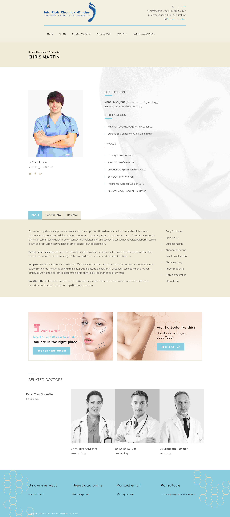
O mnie (47, 33)
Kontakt (106, 33)
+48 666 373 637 (35, 492)
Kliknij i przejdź (82, 492)
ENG (199, 6)
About (35, 214)
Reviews (72, 214)
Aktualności (88, 33)
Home (34, 33)
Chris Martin (54, 51)
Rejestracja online (192, 18)
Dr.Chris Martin (38, 161)
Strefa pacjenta (65, 33)
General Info (53, 214)
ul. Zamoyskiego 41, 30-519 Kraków (178, 492)
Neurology (41, 51)
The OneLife (52, 511)
